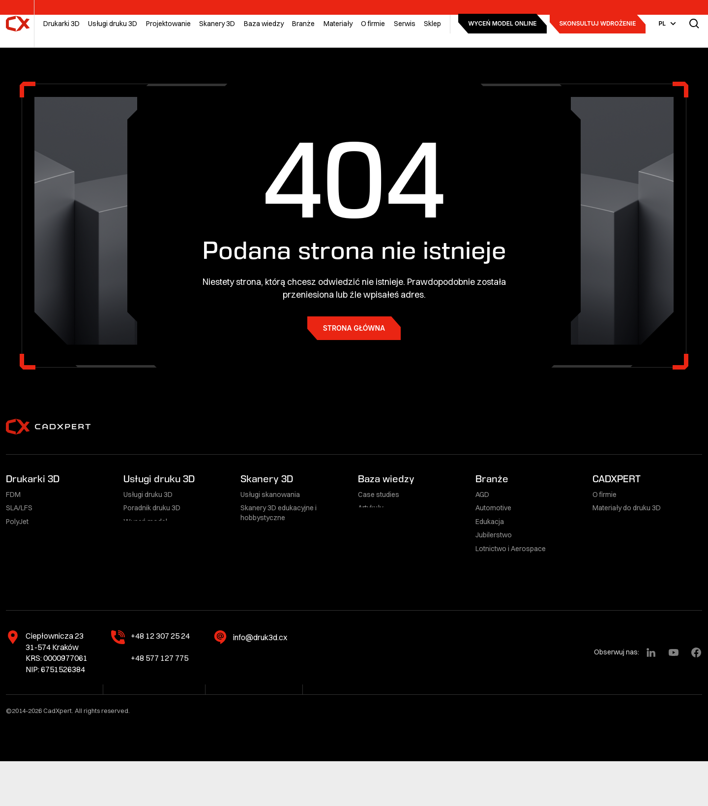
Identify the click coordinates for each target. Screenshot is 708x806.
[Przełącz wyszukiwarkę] (694, 23)
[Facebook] (696, 697)
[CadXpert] (18, 23)
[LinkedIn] (651, 697)
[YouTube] (673, 697)
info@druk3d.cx (260, 682)
